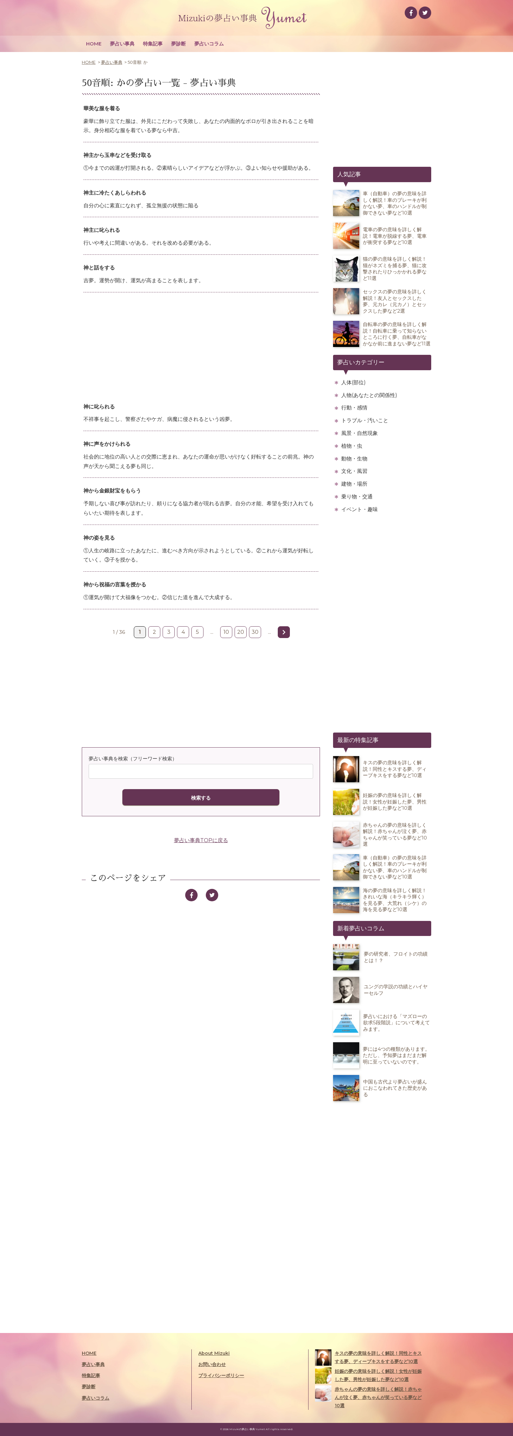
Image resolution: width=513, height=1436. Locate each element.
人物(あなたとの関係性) (369, 395)
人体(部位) (353, 382)
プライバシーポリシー (221, 1375)
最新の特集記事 (358, 740)
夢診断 (178, 44)
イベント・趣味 (359, 509)
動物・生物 (354, 459)
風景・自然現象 (359, 433)
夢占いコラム (209, 44)
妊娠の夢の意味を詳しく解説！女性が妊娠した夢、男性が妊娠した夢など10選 (368, 1375)
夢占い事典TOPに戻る (201, 840)
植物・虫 (351, 446)
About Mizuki (214, 1353)
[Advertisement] (201, 348)
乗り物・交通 (357, 496)
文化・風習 (354, 471)
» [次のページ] (284, 632)
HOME (93, 44)
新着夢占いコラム (360, 928)
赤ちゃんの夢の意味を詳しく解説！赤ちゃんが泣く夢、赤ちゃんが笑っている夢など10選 (368, 1397)
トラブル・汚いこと (364, 420)
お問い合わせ (212, 1364)
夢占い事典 (122, 44)
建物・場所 (354, 484)
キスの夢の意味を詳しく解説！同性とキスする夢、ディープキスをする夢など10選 (368, 1357)
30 (255, 632)
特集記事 (153, 44)
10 (226, 632)
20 (240, 632)
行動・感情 (354, 408)
